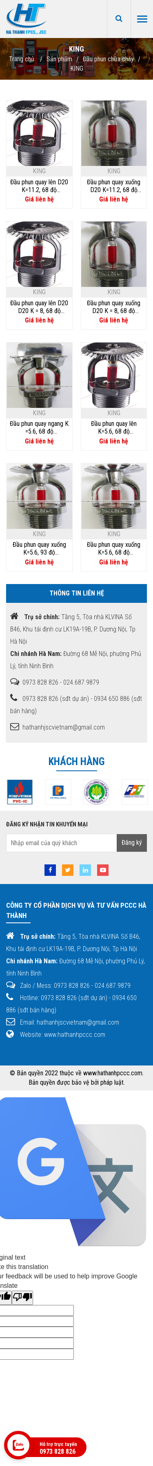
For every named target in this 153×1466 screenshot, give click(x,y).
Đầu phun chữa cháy (108, 59)
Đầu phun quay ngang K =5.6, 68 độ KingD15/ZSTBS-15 (39, 427)
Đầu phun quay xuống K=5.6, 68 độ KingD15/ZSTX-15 (113, 548)
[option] (46, 792)
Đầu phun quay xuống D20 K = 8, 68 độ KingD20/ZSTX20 (113, 307)
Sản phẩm (59, 59)
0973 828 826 (57, 1451)
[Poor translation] (22, 1298)
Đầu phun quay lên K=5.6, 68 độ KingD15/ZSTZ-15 (113, 427)
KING (76, 68)
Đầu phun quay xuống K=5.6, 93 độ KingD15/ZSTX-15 (39, 548)
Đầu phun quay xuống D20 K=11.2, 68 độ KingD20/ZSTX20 (113, 186)
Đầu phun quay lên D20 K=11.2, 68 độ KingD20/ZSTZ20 (39, 186)
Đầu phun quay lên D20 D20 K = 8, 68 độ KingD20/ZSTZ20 (39, 307)
